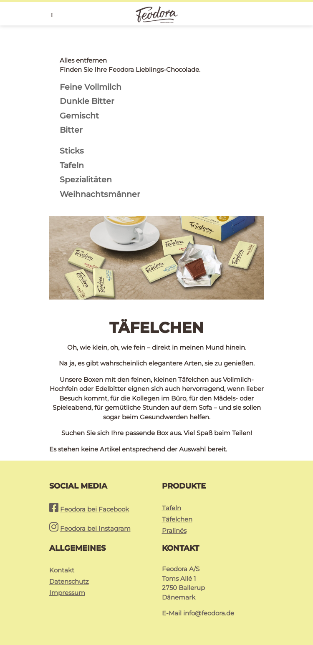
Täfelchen (177, 519)
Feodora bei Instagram (95, 528)
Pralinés (174, 530)
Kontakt (61, 570)
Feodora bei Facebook (94, 509)
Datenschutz (69, 581)
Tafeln (171, 508)
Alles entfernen (83, 60)
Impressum (67, 593)
